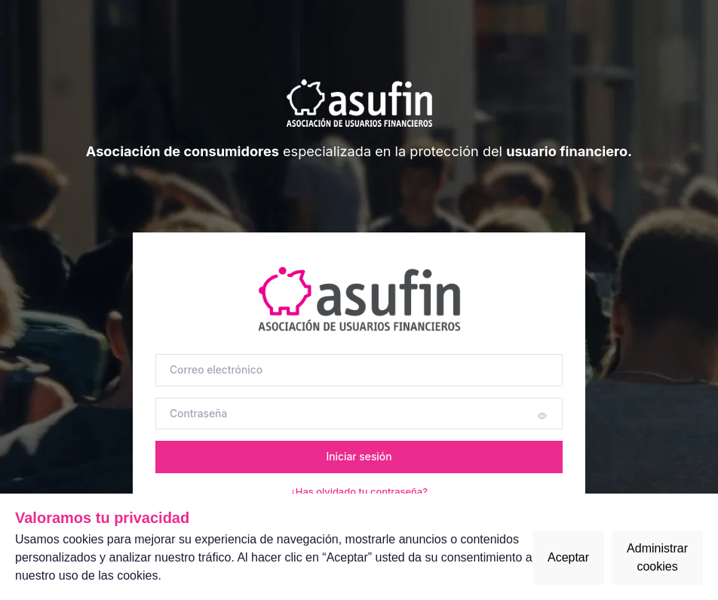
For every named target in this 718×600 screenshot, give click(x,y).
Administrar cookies (657, 557)
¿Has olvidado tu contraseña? (359, 491)
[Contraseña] (359, 414)
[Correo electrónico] (359, 370)
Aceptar (568, 557)
